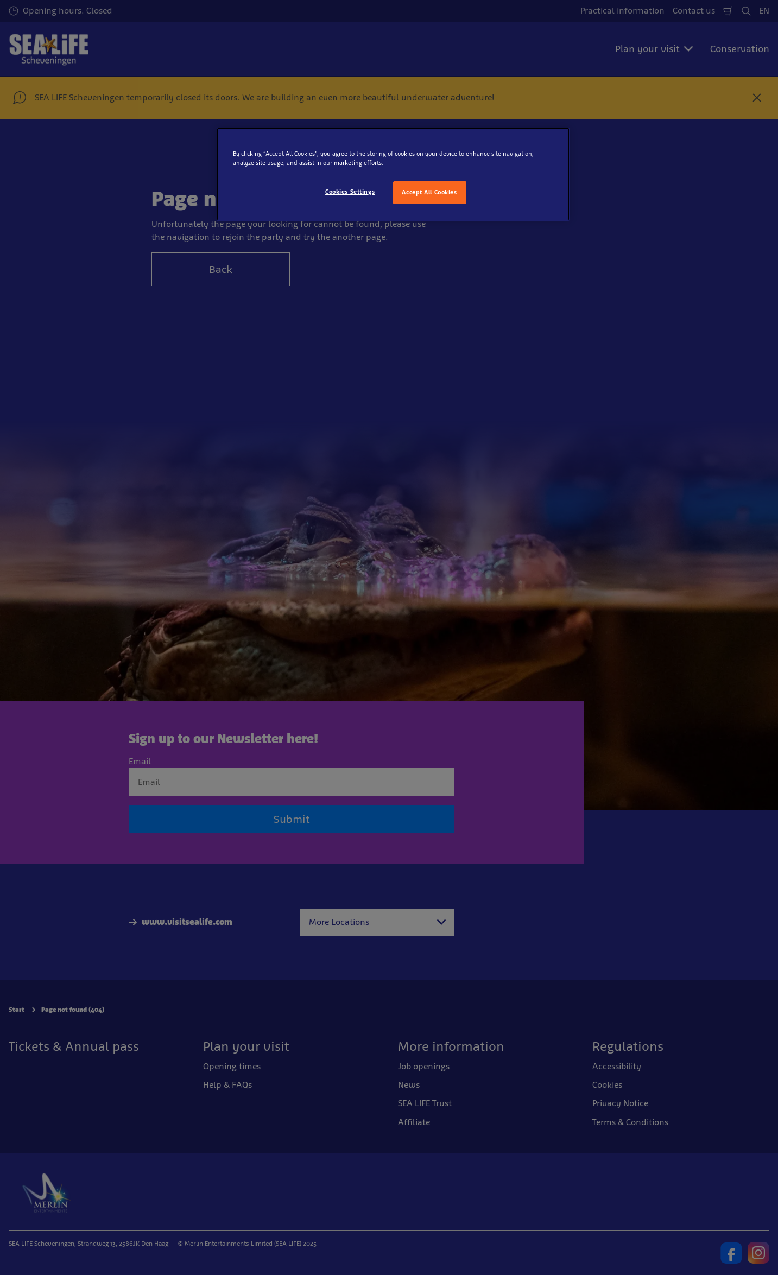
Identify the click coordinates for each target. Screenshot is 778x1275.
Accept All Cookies (429, 192)
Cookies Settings (350, 191)
